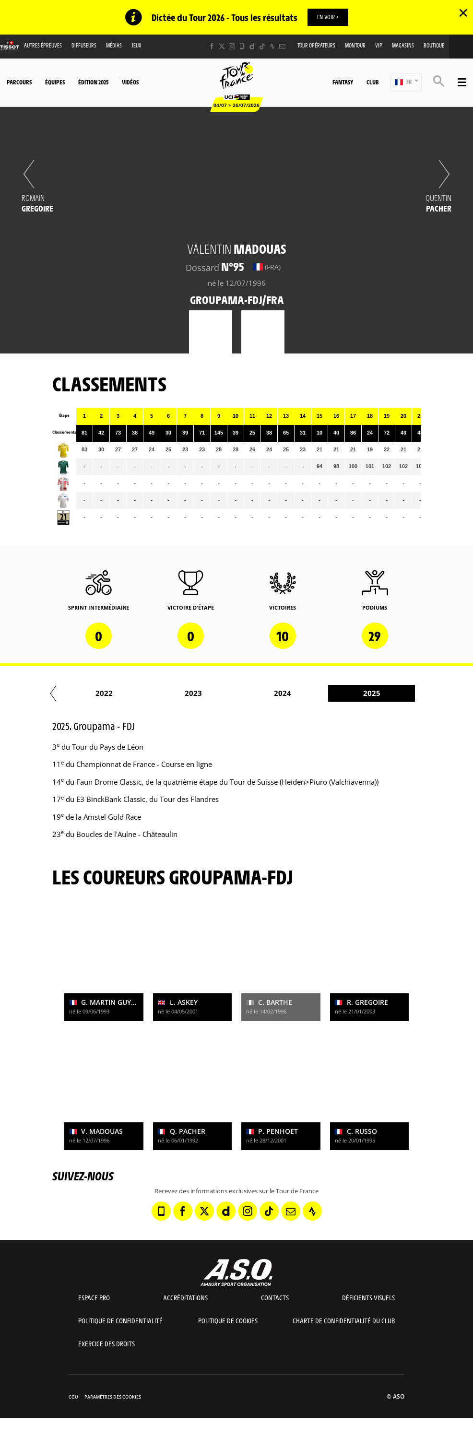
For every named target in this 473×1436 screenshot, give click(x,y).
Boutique (434, 45)
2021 (355, 693)
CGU (73, 1397)
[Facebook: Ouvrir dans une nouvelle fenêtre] (212, 46)
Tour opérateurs (316, 45)
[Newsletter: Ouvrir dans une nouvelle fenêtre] (282, 46)
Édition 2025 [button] (93, 82)
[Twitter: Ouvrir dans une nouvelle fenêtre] (222, 46)
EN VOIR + (328, 17)
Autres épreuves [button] (43, 45)
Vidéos (130, 82)
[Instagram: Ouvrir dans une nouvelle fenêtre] (232, 46)
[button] (406, 82)
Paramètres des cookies (112, 1397)
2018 (87, 693)
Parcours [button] (19, 82)
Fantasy (342, 82)
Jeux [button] (136, 45)
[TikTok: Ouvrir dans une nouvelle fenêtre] (262, 46)
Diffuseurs (83, 45)
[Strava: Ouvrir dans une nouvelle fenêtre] (272, 46)
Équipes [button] (55, 82)
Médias (114, 45)
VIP (378, 45)
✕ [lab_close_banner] (463, 12)
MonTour (355, 45)
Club (372, 82)
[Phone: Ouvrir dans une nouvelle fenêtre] (242, 46)
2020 (266, 693)
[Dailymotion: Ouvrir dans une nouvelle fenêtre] (252, 46)
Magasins (403, 45)
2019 (177, 693)
